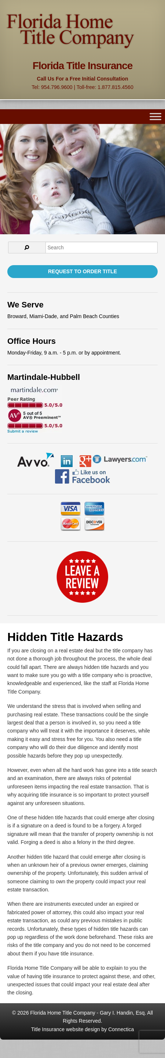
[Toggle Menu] (155, 116)
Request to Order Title (82, 271)
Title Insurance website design (65, 1029)
